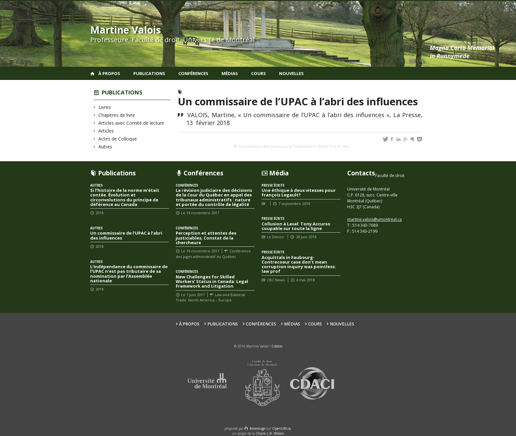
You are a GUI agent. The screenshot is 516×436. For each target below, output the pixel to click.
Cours (258, 73)
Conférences (193, 73)
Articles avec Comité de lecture (131, 123)
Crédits (276, 346)
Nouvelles (291, 73)
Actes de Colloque (118, 139)
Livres (105, 107)
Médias (229, 73)
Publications (149, 73)
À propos (109, 73)
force (257, 428)
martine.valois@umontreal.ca (374, 219)
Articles (106, 131)
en (411, 61)
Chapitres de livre (117, 115)
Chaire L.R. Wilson (270, 433)
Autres (105, 146)
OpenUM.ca (281, 428)
